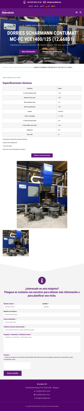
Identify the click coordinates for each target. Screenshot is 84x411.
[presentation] (17, 365)
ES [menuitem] (54, 6)
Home (4, 67)
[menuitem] (31, 6)
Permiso (6, 355)
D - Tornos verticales (32, 25)
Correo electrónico (10, 319)
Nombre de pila (9, 304)
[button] (76, 12)
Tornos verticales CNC (51, 25)
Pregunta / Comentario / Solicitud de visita (17, 334)
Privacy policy (55, 406)
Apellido (45, 304)
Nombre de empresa (10, 311)
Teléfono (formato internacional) (14, 327)
